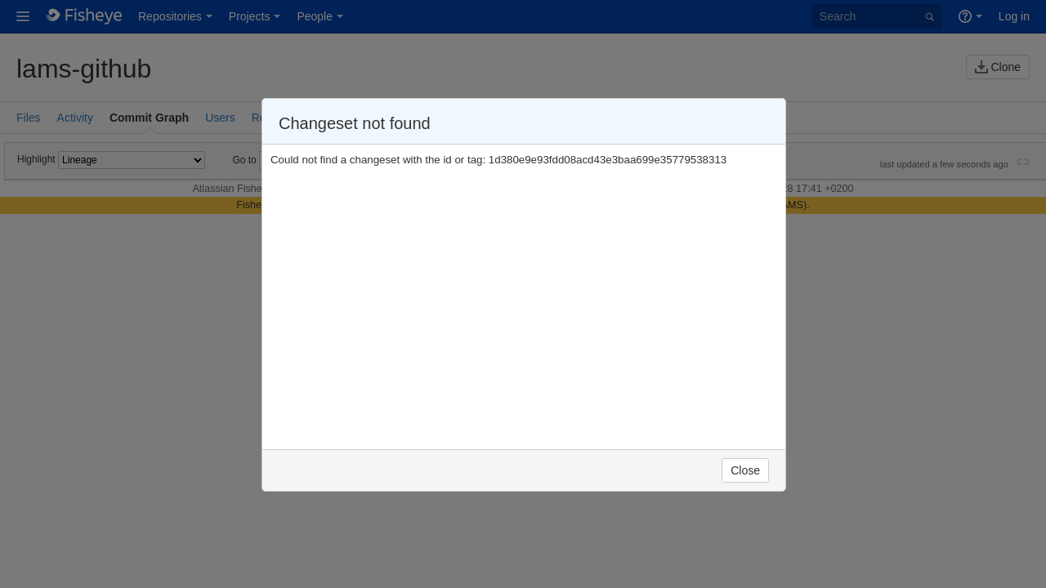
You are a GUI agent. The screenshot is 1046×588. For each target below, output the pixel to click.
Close (745, 470)
